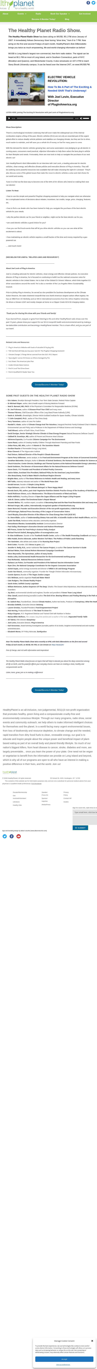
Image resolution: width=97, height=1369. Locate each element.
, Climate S (74, 415)
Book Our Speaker (60, 14)
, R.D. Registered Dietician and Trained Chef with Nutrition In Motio (39, 614)
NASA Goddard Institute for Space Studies (54, 415)
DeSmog (39, 605)
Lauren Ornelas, (14, 608)
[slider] (45, 118)
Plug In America (37, 623)
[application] (48, 118)
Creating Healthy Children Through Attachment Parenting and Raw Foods (52, 442)
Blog (67, 19)
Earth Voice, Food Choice (35, 430)
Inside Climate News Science (18, 365)
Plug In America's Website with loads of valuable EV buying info (31, 347)
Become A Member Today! (43, 19)
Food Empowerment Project (46, 608)
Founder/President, (28, 608)
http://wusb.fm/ (58, 645)
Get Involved (85, 14)
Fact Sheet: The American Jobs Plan (21, 361)
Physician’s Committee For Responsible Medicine (52, 406)
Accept (64, 1359)
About (5, 14)
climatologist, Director (30, 415)
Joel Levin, (12, 623)
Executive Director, (24, 623)
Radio (38, 14)
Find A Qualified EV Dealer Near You (21, 372)
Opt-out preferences (63, 1365)
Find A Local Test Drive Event (18, 368)
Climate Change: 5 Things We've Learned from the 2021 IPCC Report (33, 354)
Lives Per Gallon (34, 421)
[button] (92, 1341)
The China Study (41, 418)
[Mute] (81, 118)
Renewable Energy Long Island (34, 448)
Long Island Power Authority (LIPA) (57, 412)
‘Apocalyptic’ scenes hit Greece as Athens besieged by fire (29, 358)
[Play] (9, 118)
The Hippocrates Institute (30, 451)
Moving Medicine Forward (54, 403)
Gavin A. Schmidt (15, 415)
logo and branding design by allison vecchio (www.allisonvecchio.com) (24, 831)
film (43, 611)
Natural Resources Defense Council (80, 433)
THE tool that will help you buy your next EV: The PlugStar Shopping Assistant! (36, 351)
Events (22, 14)
